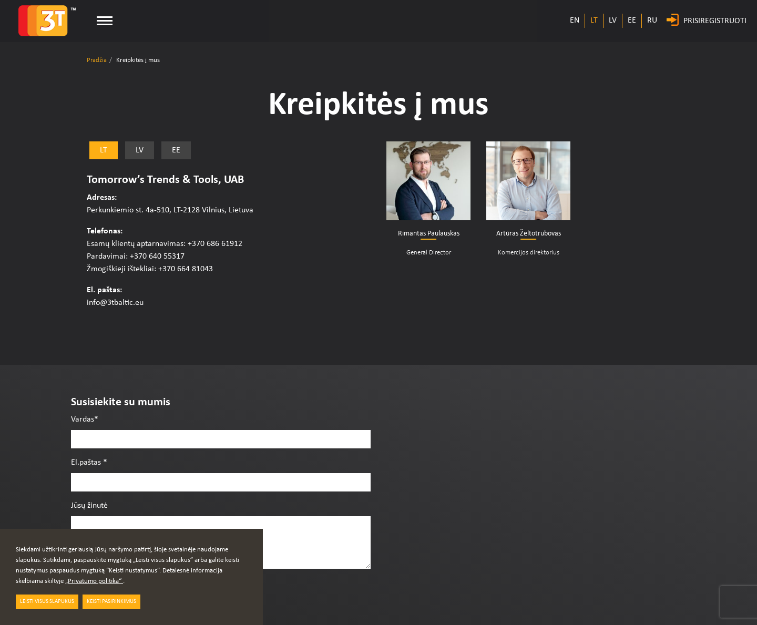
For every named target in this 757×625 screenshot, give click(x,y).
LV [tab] (140, 150)
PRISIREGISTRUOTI (714, 21)
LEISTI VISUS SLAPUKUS (47, 601)
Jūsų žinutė (89, 505)
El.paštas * (89, 462)
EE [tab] (176, 150)
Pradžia (97, 60)
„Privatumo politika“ (94, 581)
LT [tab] (103, 150)
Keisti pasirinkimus (111, 601)
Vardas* (84, 419)
